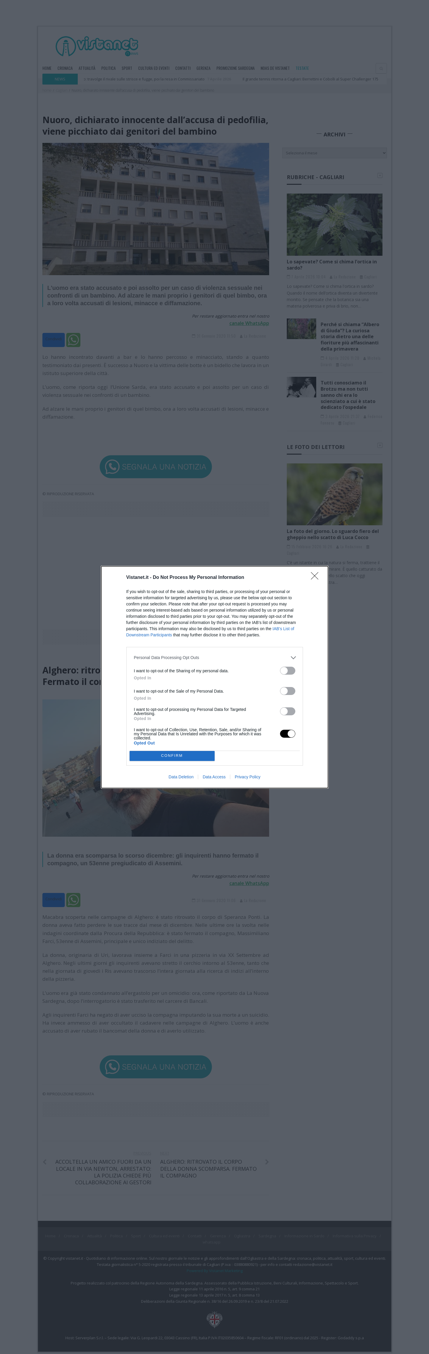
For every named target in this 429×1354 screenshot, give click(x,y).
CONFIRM (172, 756)
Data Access (214, 777)
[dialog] (214, 677)
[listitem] (214, 658)
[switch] (287, 671)
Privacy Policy (247, 777)
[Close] (316, 577)
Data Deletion (181, 777)
